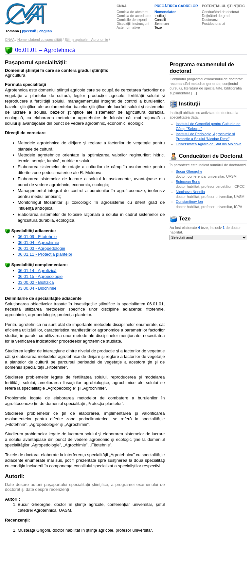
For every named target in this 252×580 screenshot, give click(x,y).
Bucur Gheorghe (189, 171)
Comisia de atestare (132, 12)
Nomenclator (165, 12)
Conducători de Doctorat (206, 156)
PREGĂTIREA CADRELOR (176, 6)
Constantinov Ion (189, 201)
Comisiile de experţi (132, 20)
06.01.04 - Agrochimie (38, 242)
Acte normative (128, 27)
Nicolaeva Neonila (190, 192)
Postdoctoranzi (213, 23)
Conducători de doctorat (220, 12)
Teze (158, 27)
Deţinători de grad (216, 16)
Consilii (160, 20)
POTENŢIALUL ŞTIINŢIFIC (223, 6)
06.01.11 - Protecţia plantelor (45, 254)
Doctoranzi (210, 20)
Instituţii (160, 16)
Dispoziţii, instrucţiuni (133, 23)
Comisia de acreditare (134, 16)
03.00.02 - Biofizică (36, 282)
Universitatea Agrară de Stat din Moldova (209, 144)
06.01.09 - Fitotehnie (37, 236)
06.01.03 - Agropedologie (41, 248)
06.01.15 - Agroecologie (40, 276)
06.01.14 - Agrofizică (37, 270)
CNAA (122, 6)
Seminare (162, 23)
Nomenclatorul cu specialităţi (39, 39)
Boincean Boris (188, 182)
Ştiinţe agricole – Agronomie (86, 39)
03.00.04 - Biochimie (37, 288)
